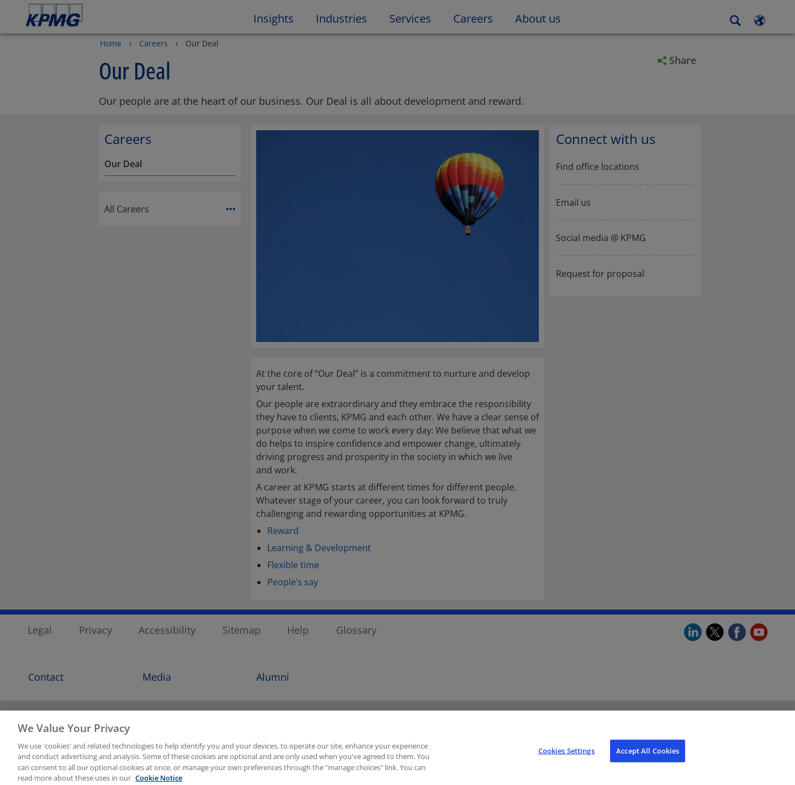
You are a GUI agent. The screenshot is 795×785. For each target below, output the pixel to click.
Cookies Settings (566, 757)
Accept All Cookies (647, 757)
